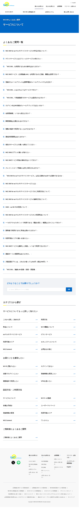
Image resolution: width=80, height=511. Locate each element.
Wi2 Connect (7, 355)
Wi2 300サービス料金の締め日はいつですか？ (22, 166)
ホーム (4, 16)
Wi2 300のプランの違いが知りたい (18, 158)
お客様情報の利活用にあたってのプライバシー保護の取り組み (19, 503)
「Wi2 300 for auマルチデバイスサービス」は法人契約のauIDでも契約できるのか (34, 182)
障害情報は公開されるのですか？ (17, 127)
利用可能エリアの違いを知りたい (17, 244)
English (73, 2)
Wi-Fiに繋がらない (9, 372)
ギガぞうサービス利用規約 (50, 496)
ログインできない (47, 372)
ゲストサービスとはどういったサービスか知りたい (23, 64)
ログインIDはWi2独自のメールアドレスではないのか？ (25, 111)
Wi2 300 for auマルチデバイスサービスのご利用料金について (27, 221)
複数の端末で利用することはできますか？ (20, 135)
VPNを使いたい (46, 387)
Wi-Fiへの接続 (46, 404)
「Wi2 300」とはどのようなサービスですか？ (22, 96)
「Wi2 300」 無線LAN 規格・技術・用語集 (20, 275)
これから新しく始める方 (11, 325)
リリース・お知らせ (70, 6)
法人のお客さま (50, 6)
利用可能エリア (8, 348)
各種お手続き (7, 411)
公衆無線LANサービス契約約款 (39, 493)
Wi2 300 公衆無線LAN (29, 12)
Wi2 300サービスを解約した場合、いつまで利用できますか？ (27, 252)
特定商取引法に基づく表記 (14, 499)
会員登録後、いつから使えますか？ (18, 119)
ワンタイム (45, 426)
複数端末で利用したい (11, 387)
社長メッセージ (58, 465)
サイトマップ (71, 503)
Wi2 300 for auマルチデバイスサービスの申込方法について (26, 57)
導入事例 (43, 473)
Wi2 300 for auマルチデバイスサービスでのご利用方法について (28, 197)
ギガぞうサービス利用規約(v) (34, 496)
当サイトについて (28, 499)
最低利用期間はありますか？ (16, 143)
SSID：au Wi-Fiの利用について (16, 213)
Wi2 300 (19, 16)
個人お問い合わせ (69, 12)
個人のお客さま (39, 6)
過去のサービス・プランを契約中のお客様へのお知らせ (51, 503)
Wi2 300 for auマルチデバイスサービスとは (21, 189)
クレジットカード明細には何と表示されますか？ (23, 174)
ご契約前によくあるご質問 (12, 443)
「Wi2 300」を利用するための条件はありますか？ (23, 72)
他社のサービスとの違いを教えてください (20, 150)
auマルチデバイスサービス (12, 340)
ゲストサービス (46, 340)
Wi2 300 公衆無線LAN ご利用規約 (16, 496)
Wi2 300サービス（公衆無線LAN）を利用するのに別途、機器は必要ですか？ (32, 80)
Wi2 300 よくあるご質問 (29, 16)
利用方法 (44, 325)
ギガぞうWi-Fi (9, 12)
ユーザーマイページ (48, 411)
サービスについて (9, 404)
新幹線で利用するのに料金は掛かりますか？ (21, 236)
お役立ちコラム (49, 12)
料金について (7, 333)
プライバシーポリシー (65, 496)
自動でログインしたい (11, 379)
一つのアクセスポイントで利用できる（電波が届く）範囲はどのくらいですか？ (33, 228)
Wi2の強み (43, 470)
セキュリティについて (49, 348)
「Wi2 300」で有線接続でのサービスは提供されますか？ (25, 104)
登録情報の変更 (8, 419)
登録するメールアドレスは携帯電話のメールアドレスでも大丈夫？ (29, 88)
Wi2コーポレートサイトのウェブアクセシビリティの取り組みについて (53, 499)
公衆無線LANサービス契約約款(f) (21, 493)
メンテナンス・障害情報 (71, 468)
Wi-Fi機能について (47, 333)
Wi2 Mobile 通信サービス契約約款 (58, 493)
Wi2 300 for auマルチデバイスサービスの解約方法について (26, 205)
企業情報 (59, 6)
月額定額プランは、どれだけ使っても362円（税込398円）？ (27, 268)
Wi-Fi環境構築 (44, 467)
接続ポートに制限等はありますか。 (18, 260)
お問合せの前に (46, 355)
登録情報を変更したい (49, 379)
